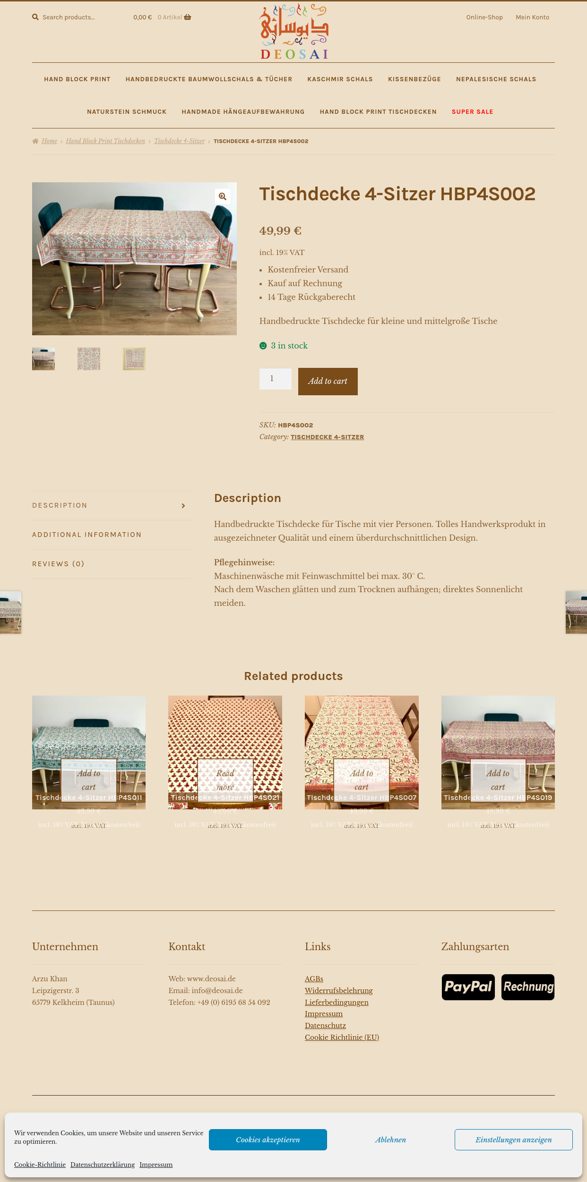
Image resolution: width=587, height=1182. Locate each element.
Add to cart (328, 381)
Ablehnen (391, 1139)
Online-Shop (484, 17)
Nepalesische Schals (496, 79)
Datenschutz (325, 1016)
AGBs (314, 970)
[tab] (111, 505)
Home (49, 141)
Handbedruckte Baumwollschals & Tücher (209, 79)
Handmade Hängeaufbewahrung (243, 111)
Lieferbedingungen (337, 993)
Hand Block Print (77, 79)
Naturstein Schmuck (127, 111)
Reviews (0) (58, 563)
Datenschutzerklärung (102, 1164)
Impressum (156, 1164)
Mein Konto (532, 17)
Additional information (87, 534)
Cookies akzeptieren (268, 1139)
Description (60, 505)
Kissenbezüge (414, 79)
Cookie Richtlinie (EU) (342, 1028)
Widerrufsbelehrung (339, 982)
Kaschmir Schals (340, 79)
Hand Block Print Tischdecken (378, 111)
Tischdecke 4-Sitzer (179, 141)
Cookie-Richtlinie (40, 1164)
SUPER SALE (473, 111)
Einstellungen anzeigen (513, 1139)
